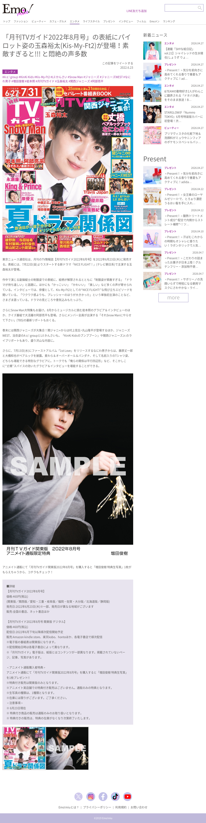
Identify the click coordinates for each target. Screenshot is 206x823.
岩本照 (31, 81)
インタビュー (126, 21)
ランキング (169, 21)
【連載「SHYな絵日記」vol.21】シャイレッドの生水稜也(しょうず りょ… (183, 53)
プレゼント (109, 21)
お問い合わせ (139, 807)
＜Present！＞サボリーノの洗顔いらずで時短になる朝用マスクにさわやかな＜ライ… (183, 283)
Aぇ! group (11, 77)
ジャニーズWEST (112, 77)
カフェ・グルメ (57, 21)
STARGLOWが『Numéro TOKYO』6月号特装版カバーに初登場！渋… (183, 116)
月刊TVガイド (46, 81)
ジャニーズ (92, 77)
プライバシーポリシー (97, 807)
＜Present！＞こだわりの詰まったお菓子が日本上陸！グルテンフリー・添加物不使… (183, 262)
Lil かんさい (59, 77)
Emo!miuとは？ (69, 807)
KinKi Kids (27, 77)
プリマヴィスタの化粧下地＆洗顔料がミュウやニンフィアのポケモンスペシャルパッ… (182, 137)
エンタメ (74, 21)
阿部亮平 (97, 81)
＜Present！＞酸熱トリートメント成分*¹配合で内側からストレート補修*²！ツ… (183, 220)
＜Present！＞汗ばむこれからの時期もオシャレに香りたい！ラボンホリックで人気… (183, 241)
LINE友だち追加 (137, 11)
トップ (6, 21)
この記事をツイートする (117, 63)
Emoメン (155, 21)
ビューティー (39, 21)
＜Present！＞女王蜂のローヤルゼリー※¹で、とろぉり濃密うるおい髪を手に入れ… (183, 198)
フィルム (141, 21)
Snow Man (76, 77)
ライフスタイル (91, 21)
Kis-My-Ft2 (43, 77)
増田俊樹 (18, 81)
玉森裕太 (62, 81)
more (173, 297)
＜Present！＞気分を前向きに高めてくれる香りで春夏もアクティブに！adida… (183, 177)
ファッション (21, 21)
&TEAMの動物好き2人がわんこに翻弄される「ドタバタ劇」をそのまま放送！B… (183, 95)
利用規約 (121, 807)
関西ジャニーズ (80, 81)
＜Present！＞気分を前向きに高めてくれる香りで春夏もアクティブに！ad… (183, 74)
